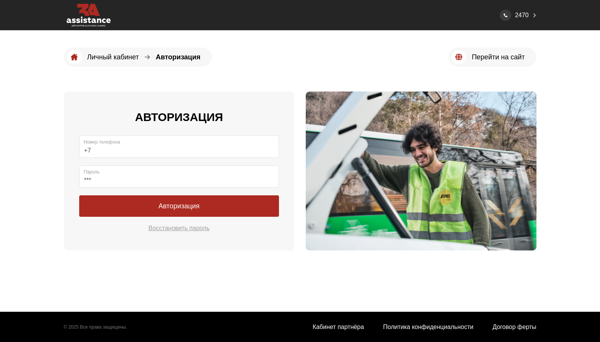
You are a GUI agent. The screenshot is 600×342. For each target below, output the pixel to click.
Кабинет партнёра (338, 327)
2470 (522, 15)
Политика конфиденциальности (428, 327)
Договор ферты (514, 327)
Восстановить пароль (179, 228)
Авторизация (179, 206)
